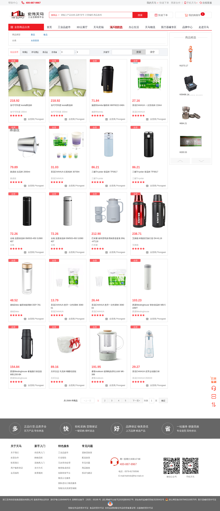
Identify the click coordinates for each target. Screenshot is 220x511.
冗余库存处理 (64, 463)
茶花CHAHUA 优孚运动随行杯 (146, 371)
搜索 (140, 15)
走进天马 (204, 27)
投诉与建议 (87, 473)
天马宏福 (98, 27)
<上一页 (87, 400)
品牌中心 (187, 27)
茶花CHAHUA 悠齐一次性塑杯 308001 (67, 306)
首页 (49, 27)
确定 (163, 400)
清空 (152, 52)
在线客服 (205, 2)
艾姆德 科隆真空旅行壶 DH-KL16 (147, 238)
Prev (180, 161)
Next (201, 161)
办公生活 (134, 27)
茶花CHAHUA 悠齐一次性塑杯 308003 (108, 306)
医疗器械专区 (168, 27)
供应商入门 (39, 452)
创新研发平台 (64, 473)
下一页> (136, 400)
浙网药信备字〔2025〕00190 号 (86, 499)
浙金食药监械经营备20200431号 (149, 499)
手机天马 (190, 2)
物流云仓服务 (64, 478)
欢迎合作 (15, 458)
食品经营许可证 (97, 508)
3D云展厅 (82, 27)
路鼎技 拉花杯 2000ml (20, 172)
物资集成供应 (64, 468)
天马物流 (150, 27)
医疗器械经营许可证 (207, 499)
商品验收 (86, 468)
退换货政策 (87, 452)
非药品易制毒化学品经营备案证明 (120, 508)
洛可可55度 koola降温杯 (21, 105)
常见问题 (86, 463)
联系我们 (15, 463)
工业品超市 (64, 27)
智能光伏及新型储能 (67, 488)
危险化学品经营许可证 (78, 508)
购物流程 (38, 458)
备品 (45, 34)
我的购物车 (194, 15)
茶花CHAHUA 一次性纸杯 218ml (147, 105)
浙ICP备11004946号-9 (60, 499)
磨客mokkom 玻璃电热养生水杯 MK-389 (108, 373)
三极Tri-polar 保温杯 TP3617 (105, 172)
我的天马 (151, 2)
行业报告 (62, 458)
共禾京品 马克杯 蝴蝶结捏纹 (63, 371)
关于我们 (15, 452)
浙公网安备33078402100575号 (183, 499)
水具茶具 (35, 40)
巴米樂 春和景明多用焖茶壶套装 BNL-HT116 (108, 240)
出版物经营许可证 (145, 508)
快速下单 (164, 2)
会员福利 (15, 473)
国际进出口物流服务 (67, 483)
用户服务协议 (17, 468)
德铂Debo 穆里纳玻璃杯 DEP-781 (25, 305)
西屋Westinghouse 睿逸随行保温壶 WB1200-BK (26, 373)
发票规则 (38, 473)
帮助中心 (13, 2)
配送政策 (86, 458)
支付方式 (38, 468)
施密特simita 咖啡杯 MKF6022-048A (108, 105)
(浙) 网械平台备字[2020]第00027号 (118, 499)
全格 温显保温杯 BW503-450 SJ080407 (26, 240)
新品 (33, 34)
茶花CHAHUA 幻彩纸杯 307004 (65, 172)
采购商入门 (39, 463)
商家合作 (175, 2)
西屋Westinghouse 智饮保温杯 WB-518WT (149, 306)
